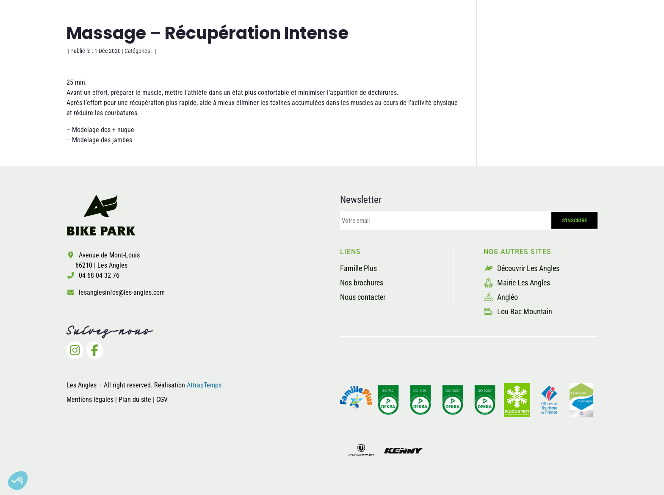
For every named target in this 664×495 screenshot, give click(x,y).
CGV (162, 399)
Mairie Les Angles (517, 283)
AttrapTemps (204, 385)
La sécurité (445, 39)
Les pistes (386, 39)
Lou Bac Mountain (518, 311)
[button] (18, 480)
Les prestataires (516, 39)
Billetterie (584, 39)
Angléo (501, 297)
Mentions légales (89, 399)
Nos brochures (361, 282)
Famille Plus (358, 268)
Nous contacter (362, 297)
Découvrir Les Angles (521, 268)
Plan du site (136, 399)
